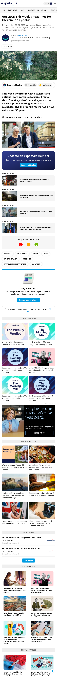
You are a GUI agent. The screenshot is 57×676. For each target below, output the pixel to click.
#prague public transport (15, 264)
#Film (35, 254)
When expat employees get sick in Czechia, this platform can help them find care (41, 523)
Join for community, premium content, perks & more (28, 160)
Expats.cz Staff (23, 35)
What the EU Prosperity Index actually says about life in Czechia (14, 615)
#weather (36, 264)
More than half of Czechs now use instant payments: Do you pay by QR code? (41, 639)
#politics (27, 259)
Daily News (12, 10)
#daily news (22, 254)
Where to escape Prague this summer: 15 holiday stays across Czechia (14, 467)
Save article (30, 85)
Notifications (45, 85)
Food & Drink (42, 10)
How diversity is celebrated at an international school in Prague (14, 522)
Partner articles (28, 441)
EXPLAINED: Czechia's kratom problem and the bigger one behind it (41, 615)
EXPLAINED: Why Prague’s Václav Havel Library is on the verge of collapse (41, 370)
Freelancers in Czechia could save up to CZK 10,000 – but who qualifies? (15, 590)
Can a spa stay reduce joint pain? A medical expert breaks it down (41, 494)
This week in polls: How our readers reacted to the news (13, 343)
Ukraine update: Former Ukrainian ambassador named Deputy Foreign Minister (36, 228)
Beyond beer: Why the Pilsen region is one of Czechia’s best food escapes (40, 467)
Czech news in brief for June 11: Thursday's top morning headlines (14, 398)
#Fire (46, 254)
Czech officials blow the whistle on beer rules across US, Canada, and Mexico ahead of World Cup (14, 640)
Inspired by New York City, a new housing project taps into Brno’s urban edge (13, 495)
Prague (22, 10)
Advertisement (50, 404)
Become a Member (28, 165)
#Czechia (7, 254)
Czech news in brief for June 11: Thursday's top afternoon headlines (14, 370)
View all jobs (28, 560)
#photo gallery (10, 259)
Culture (31, 10)
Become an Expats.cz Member (28, 156)
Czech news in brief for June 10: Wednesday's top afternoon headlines (41, 398)
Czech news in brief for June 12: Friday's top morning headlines (41, 343)
